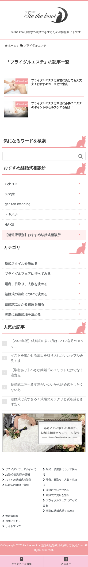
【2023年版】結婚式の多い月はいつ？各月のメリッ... (47, 343)
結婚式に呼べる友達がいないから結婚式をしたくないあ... (47, 387)
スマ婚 (10, 194)
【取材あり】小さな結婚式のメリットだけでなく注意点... (47, 372)
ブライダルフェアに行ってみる (28, 274)
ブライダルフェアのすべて (20, 469)
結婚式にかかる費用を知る (24, 304)
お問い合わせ (13, 521)
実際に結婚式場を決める (23, 314)
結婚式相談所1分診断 (17, 474)
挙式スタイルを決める (21, 263)
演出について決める (57, 490)
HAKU (9, 224)
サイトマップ (13, 526)
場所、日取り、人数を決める (26, 284)
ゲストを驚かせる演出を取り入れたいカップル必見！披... (47, 357)
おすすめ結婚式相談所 (18, 479)
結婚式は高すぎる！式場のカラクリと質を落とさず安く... (47, 401)
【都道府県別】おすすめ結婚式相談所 (33, 235)
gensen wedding (18, 204)
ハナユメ (11, 184)
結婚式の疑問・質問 (17, 484)
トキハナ (11, 214)
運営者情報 (11, 515)
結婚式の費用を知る (57, 495)
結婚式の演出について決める (26, 294)
